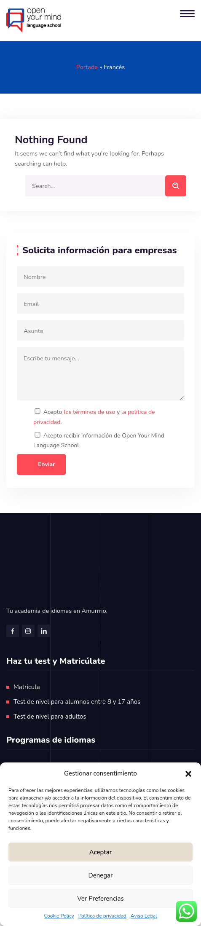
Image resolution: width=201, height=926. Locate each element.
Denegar (100, 875)
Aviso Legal (144, 916)
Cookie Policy (59, 916)
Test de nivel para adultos (49, 716)
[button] (188, 773)
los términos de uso (89, 412)
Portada (87, 67)
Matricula (26, 687)
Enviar (46, 464)
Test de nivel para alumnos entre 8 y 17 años (76, 702)
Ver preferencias (100, 898)
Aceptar (100, 852)
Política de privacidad (102, 916)
